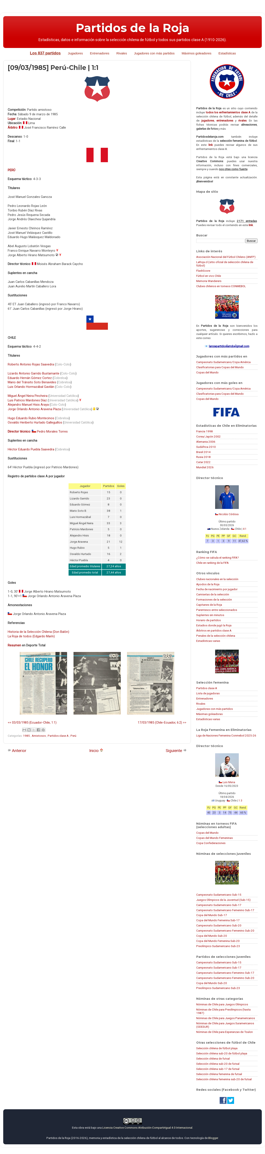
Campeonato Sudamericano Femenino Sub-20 (225, 930)
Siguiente (176, 750)
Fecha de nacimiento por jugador (216, 589)
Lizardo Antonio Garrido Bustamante (33, 373)
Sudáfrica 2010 (206, 446)
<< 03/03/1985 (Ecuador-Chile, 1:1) (32, 722)
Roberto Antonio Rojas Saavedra (31, 364)
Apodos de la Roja (207, 584)
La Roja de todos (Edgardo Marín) (31, 636)
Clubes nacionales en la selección (217, 579)
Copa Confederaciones (210, 843)
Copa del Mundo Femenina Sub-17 (218, 920)
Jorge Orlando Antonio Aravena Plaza (34, 409)
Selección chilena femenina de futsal (219, 1074)
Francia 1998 (204, 431)
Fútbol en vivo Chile (208, 275)
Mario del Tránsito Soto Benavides (32, 382)
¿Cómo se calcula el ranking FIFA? (217, 557)
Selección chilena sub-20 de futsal (217, 1063)
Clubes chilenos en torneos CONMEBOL (221, 286)
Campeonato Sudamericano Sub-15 (218, 894)
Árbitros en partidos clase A (213, 630)
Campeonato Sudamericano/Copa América (223, 362)
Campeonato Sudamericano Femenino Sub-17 (225, 910)
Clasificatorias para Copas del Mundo (220, 367)
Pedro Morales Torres (52, 431)
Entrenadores (99, 53)
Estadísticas (227, 53)
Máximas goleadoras (209, 714)
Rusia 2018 (203, 457)
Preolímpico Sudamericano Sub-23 (218, 946)
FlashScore (203, 270)
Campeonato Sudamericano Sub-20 (218, 925)
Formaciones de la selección (214, 599)
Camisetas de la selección (212, 594)
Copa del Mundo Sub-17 (211, 915)
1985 (27, 735)
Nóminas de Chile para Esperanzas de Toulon (224, 1032)
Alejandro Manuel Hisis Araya (28, 405)
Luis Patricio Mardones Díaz (27, 400)
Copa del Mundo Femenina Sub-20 (218, 941)
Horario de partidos (208, 620)
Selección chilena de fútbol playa (216, 1048)
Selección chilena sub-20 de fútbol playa (221, 1053)
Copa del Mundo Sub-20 (211, 935)
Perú (73, 735)
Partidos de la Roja (132, 28)
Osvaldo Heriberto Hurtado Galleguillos (35, 422)
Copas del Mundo (207, 372)
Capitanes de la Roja (209, 604)
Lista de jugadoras (208, 693)
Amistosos (39, 735)
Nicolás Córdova (229, 514)
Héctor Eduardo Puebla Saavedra (31, 449)
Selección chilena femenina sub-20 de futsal (224, 1079)
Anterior (17, 750)
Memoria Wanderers (208, 281)
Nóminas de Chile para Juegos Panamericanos (225, 1018)
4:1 (245, 528)
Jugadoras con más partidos (214, 708)
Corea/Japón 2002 (208, 436)
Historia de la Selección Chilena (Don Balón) (38, 632)
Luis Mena (229, 782)
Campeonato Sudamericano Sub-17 (218, 905)
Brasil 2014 (203, 452)
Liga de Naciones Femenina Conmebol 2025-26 (226, 735)
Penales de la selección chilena (215, 635)
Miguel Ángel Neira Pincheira (27, 396)
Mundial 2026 (205, 467)
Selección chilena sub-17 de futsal (217, 1069)
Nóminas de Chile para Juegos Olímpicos (222, 1004)
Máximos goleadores (196, 53)
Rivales (121, 53)
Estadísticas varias (208, 640)
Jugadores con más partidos (154, 53)
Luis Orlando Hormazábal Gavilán (31, 387)
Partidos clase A (58, 735)
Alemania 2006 (205, 441)
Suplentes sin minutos (210, 615)
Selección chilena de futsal (213, 1058)
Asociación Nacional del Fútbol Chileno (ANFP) (226, 257)
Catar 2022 (203, 462)
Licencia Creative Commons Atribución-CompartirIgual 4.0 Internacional (147, 1127)
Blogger (213, 1138)
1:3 (240, 800)
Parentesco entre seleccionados (216, 610)
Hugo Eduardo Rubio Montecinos (31, 418)
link (210, 144)
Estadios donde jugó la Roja (213, 625)
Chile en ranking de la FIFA (212, 562)
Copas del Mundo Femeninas (214, 838)
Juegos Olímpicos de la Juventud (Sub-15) (223, 899)
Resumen (14, 645)
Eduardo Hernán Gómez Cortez (30, 378)
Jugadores (75, 53)
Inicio (96, 750)
